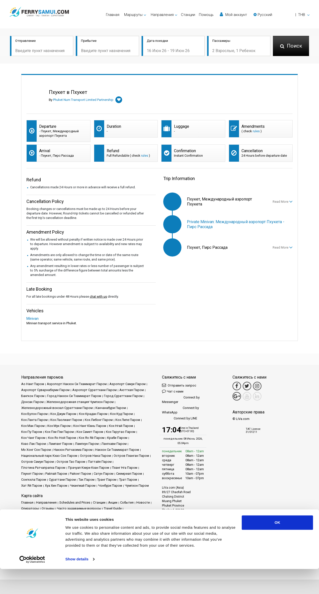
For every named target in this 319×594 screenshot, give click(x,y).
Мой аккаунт (233, 14)
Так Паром (86, 479)
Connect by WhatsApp (180, 410)
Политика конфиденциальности (126, 514)
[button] (281, 14)
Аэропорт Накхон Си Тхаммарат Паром (77, 384)
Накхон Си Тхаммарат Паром (117, 450)
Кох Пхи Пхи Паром (59, 432)
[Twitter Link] (247, 386)
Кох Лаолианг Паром (66, 420)
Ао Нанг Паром (32, 384)
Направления (46, 502)
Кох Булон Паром (34, 414)
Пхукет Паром (32, 473)
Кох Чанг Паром (33, 438)
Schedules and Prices (74, 502)
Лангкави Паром (114, 444)
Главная (112, 14)
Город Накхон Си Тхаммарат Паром (74, 396)
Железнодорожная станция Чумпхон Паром (80, 402)
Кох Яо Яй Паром (91, 438)
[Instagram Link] (257, 386)
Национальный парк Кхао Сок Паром (49, 456)
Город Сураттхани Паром (123, 396)
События (127, 502)
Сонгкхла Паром (33, 479)
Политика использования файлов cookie (52, 520)
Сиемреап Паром (129, 473)
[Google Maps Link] (237, 396)
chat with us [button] (98, 296)
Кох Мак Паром (33, 426)
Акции (112, 502)
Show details (76, 584)
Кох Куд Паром (121, 414)
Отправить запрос (179, 385)
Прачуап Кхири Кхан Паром (88, 467)
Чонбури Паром (110, 485)
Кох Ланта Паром (34, 420)
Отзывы (48, 508)
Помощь (206, 14)
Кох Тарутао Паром (120, 432)
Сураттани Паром (62, 479)
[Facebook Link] (237, 386)
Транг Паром (106, 479)
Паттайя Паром (100, 461)
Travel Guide (113, 508)
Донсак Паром (32, 402)
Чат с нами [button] (172, 391)
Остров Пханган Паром (131, 456)
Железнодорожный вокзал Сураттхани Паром (57, 408)
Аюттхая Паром (131, 390)
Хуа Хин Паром (56, 485)
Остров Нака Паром (95, 456)
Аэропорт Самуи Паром (127, 384)
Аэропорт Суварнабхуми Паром (45, 390)
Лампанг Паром (60, 444)
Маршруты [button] (133, 14)
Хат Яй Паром (31, 485)
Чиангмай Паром (82, 485)
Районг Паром (80, 473)
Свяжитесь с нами (121, 520)
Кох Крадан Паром (93, 414)
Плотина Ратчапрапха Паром (43, 467)
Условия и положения (83, 514)
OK (277, 547)
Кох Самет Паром (90, 432)
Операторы (30, 508)
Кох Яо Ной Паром (62, 438)
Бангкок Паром (32, 396)
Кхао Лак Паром (33, 444)
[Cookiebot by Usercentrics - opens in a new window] (32, 584)
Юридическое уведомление (42, 514)
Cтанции (188, 14)
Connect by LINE (179, 418)
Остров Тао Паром (71, 461)
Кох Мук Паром (59, 426)
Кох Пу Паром (31, 432)
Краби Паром (117, 438)
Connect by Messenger (181, 400)
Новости (143, 502)
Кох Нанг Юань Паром (89, 426)
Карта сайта (96, 520)
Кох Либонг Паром (99, 420)
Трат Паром (128, 479)
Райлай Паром (56, 473)
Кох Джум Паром (63, 414)
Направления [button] (162, 14)
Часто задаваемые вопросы (79, 508)
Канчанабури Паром (110, 408)
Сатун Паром (103, 473)
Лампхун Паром (87, 444)
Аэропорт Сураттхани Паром (94, 390)
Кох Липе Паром (127, 420)
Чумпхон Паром (137, 485)
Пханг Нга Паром (124, 467)
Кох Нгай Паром (121, 426)
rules (256, 131)
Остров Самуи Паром (37, 461)
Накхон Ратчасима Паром (73, 450)
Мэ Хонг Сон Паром (36, 450)
